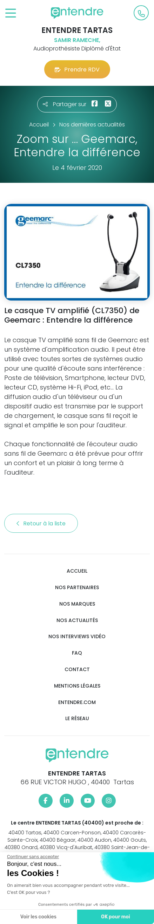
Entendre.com (77, 702)
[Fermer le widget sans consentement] (33, 856)
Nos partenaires (77, 588)
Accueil (77, 571)
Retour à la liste (41, 523)
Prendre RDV (77, 69)
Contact (77, 670)
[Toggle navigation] (10, 13)
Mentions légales (77, 686)
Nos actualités (77, 620)
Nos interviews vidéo (77, 637)
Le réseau (77, 719)
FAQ (77, 653)
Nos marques (77, 604)
